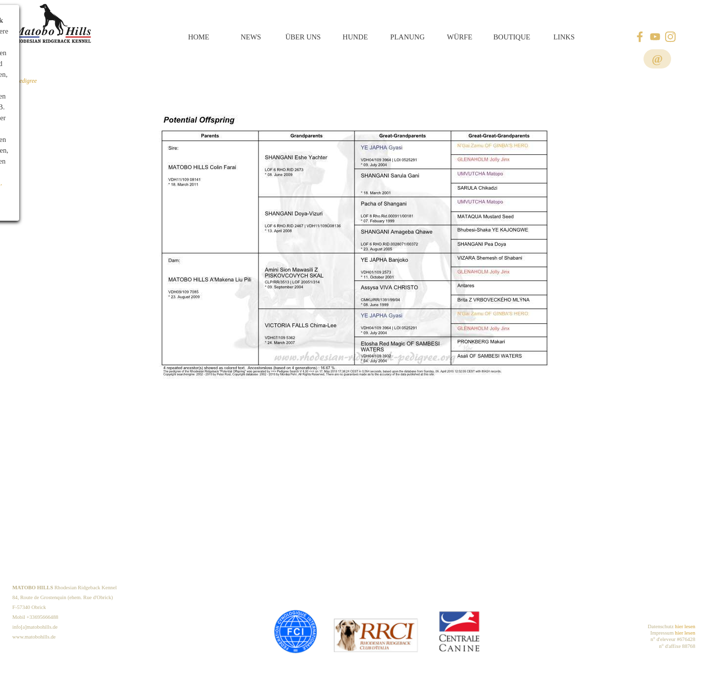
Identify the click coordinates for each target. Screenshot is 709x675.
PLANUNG (407, 37)
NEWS (251, 37)
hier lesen (685, 626)
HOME (198, 37)
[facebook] (640, 37)
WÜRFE (459, 37)
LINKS (564, 37)
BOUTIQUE (511, 37)
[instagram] (670, 37)
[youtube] (655, 37)
